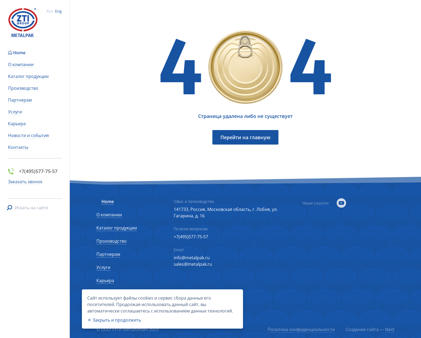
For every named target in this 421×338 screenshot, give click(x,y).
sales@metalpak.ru (193, 264)
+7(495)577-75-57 (191, 237)
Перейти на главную (245, 137)
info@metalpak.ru (192, 258)
